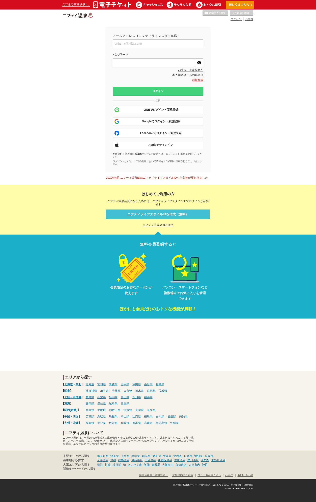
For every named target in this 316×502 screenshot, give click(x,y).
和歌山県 (114, 410)
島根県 (113, 416)
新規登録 (197, 80)
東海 (67, 403)
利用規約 (117, 153)
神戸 (205, 464)
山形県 (148, 384)
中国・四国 (71, 416)
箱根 (113, 460)
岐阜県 (113, 403)
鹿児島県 (161, 422)
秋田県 (136, 384)
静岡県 (90, 403)
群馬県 (151, 390)
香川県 (160, 416)
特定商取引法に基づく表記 (214, 484)
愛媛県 (171, 416)
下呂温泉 (150, 460)
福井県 (148, 397)
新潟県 (113, 397)
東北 (78, 384)
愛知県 (101, 403)
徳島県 (148, 416)
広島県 (90, 416)
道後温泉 (179, 460)
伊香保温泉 (165, 460)
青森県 (113, 384)
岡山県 (125, 416)
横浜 (100, 464)
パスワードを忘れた (190, 70)
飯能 (147, 464)
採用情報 (248, 484)
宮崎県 (148, 422)
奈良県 (151, 410)
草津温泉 (102, 460)
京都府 (139, 410)
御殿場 (156, 464)
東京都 (128, 390)
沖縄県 (174, 422)
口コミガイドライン (209, 475)
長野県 (90, 397)
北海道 (68, 384)
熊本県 (136, 422)
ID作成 (249, 19)
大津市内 (194, 464)
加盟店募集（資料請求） (153, 475)
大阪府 (101, 410)
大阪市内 (167, 464)
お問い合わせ (245, 475)
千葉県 (116, 390)
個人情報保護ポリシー (137, 153)
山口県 (136, 416)
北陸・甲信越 (72, 397)
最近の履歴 (241, 13)
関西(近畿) (70, 410)
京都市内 (181, 464)
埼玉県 (104, 390)
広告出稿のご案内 (182, 475)
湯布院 (205, 460)
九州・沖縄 (71, 422)
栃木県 (139, 390)
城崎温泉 (137, 460)
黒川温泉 (193, 460)
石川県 (136, 397)
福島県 (160, 384)
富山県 (125, 397)
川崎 (107, 464)
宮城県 (101, 384)
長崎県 (125, 422)
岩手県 (125, 384)
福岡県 (90, 422)
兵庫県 (90, 410)
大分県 (101, 422)
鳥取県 (101, 416)
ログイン (236, 19)
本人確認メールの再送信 (187, 75)
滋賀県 (128, 410)
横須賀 (116, 464)
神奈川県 (91, 390)
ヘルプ (229, 475)
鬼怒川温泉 (218, 460)
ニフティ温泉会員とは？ (158, 224)
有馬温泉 (123, 460)
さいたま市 (135, 464)
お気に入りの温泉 (215, 13)
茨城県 (163, 390)
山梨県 (101, 397)
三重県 (125, 403)
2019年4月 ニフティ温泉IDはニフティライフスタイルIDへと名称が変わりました (157, 177)
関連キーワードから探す (79, 469)
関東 (67, 390)
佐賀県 (113, 422)
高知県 (183, 416)
